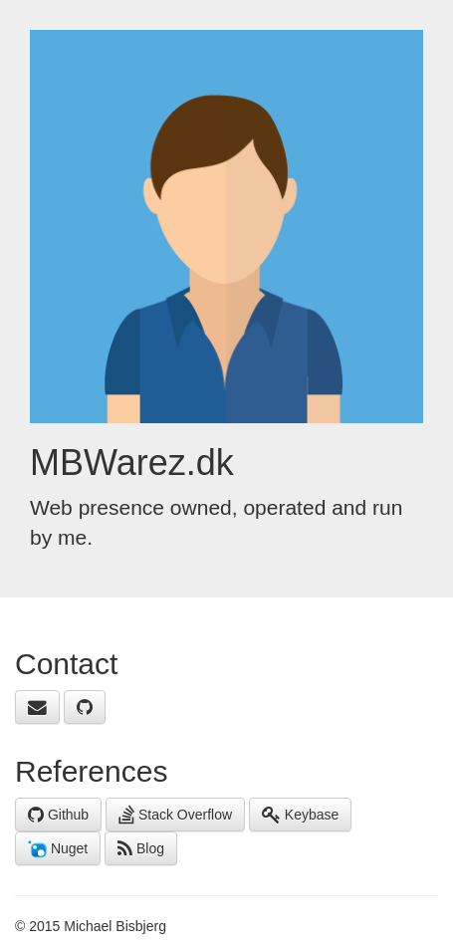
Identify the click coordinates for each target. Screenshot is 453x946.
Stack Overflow (175, 815)
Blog (140, 848)
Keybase (300, 815)
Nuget (58, 849)
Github (58, 815)
